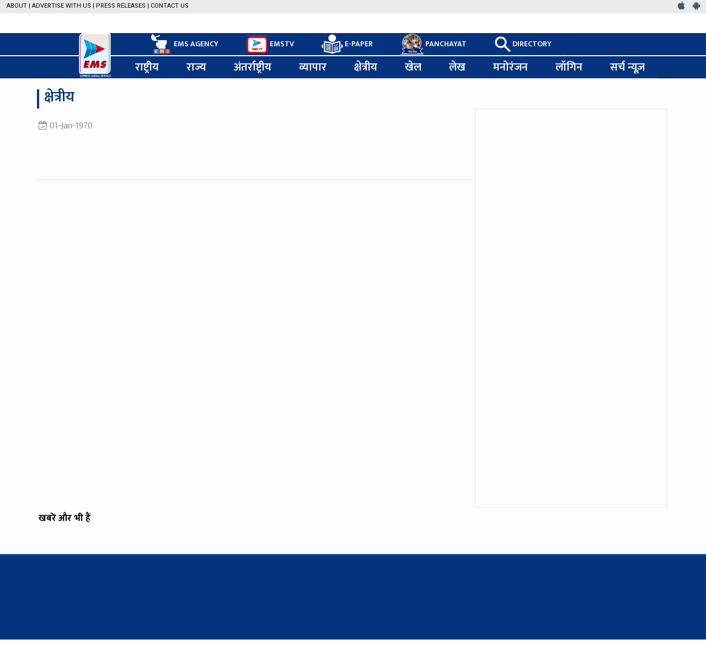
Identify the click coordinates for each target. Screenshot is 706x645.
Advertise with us (61, 5)
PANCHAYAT (433, 44)
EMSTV (270, 44)
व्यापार (313, 67)
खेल (413, 67)
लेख (457, 67)
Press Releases (121, 5)
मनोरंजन (510, 67)
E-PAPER (347, 44)
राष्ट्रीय (147, 67)
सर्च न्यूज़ (627, 67)
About (17, 5)
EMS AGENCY (183, 44)
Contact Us (170, 5)
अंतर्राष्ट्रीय (252, 67)
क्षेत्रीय (365, 67)
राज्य (196, 67)
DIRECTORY (523, 44)
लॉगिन (568, 67)
